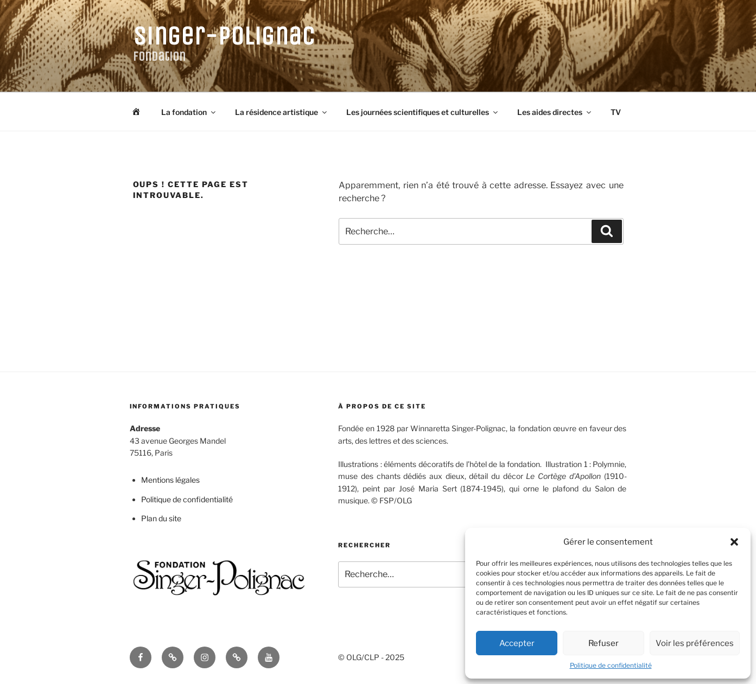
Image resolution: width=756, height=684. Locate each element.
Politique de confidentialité (611, 665)
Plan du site (161, 518)
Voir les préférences (695, 643)
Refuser (603, 643)
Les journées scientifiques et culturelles (422, 112)
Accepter (517, 643)
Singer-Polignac (224, 36)
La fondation (189, 112)
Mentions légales (170, 479)
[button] (734, 541)
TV (616, 112)
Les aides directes (555, 112)
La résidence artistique (281, 112)
